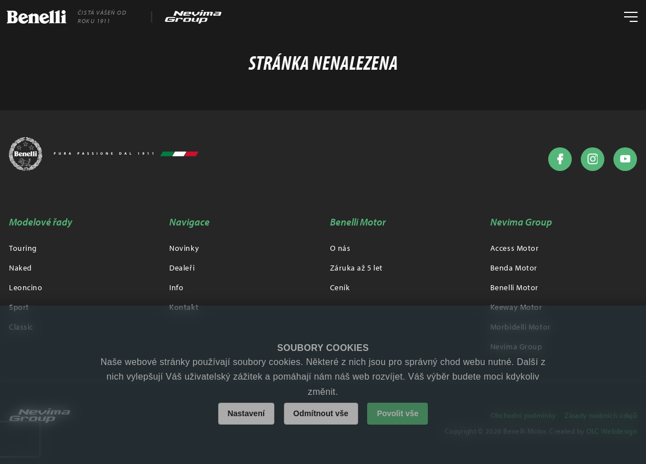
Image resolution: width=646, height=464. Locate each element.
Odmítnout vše (321, 413)
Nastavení (246, 413)
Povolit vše (397, 413)
